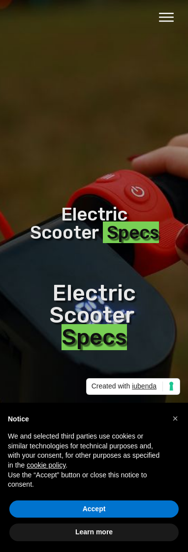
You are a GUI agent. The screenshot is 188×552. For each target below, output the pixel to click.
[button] (175, 418)
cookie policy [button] (46, 465)
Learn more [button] (94, 532)
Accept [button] (94, 509)
